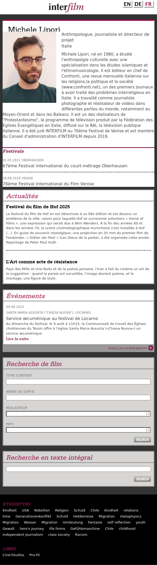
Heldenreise (83, 516)
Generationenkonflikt (33, 516)
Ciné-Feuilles (13, 555)
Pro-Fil (34, 555)
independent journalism (23, 535)
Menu (6, 8)
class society (59, 535)
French (148, 3)
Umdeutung (73, 522)
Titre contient (19, 375)
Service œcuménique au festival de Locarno (52, 318)
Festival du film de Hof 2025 (38, 207)
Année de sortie (20, 392)
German (137, 3)
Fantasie (95, 522)
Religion (62, 510)
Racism (81, 535)
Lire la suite (17, 338)
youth (140, 522)
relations (131, 510)
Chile (95, 510)
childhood (127, 529)
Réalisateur (16, 408)
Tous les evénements (127, 348)
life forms (57, 529)
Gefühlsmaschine (85, 529)
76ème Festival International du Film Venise (48, 183)
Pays (10, 424)
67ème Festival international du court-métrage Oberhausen (65, 165)
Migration (107, 516)
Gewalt (8, 529)
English (127, 3)
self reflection (118, 522)
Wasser (30, 522)
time (6, 516)
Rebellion (42, 510)
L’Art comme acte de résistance (41, 262)
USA (25, 510)
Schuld (79, 510)
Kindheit (10, 510)
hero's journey (32, 529)
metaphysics (131, 516)
